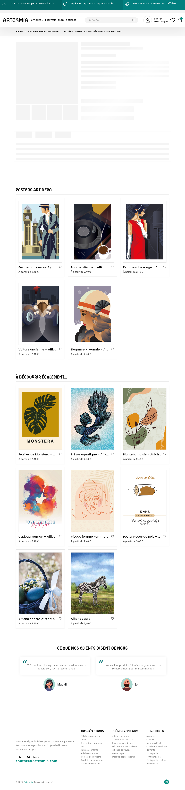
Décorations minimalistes (124, 746)
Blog (61, 20)
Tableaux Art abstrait (122, 739)
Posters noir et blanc (122, 742)
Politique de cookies (156, 760)
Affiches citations (89, 753)
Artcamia (28, 781)
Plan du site (152, 763)
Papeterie (50, 20)
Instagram (166, 782)
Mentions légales (154, 742)
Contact (71, 20)
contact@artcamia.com (36, 760)
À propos (150, 736)
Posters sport (118, 753)
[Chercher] (133, 20)
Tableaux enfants (89, 749)
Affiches (36, 20)
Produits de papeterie (91, 760)
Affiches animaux (120, 736)
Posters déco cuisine (91, 756)
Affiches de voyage (121, 749)
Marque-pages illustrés (123, 756)
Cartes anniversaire (90, 763)
